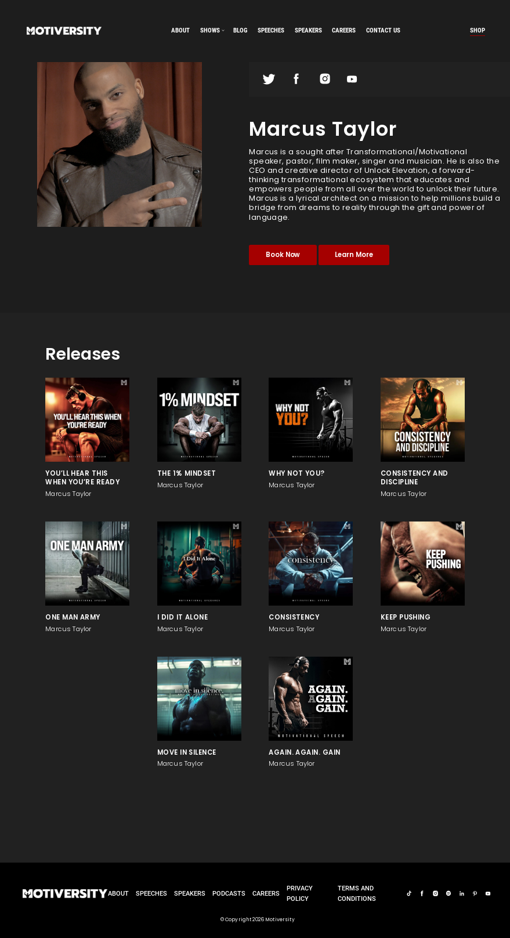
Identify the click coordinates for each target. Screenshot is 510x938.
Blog (240, 30)
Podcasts (228, 893)
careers (344, 30)
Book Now (283, 254)
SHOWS (210, 30)
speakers (308, 30)
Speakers (189, 893)
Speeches (151, 893)
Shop (477, 30)
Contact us (383, 30)
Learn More (353, 254)
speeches (271, 30)
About (180, 30)
